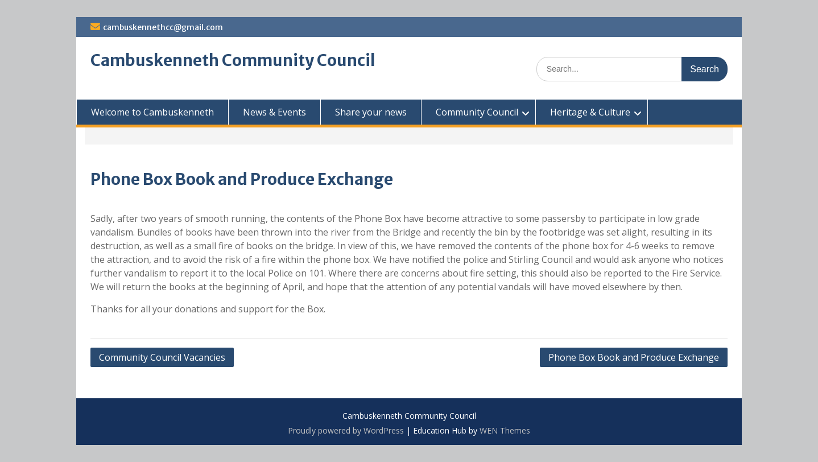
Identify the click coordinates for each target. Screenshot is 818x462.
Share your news (371, 112)
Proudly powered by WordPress (346, 430)
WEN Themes (505, 430)
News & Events (274, 112)
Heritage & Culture (590, 112)
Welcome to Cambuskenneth (152, 112)
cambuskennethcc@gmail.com (163, 27)
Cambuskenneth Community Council (232, 60)
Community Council (477, 112)
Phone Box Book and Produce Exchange (633, 357)
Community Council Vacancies (162, 357)
